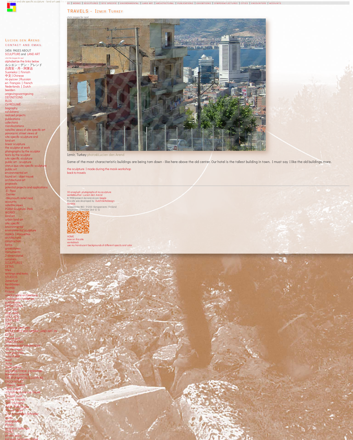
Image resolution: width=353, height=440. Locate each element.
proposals (11, 183)
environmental (129, 3)
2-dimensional (14, 256)
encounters (258, 3)
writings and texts (16, 273)
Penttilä (71, 203)
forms (8, 245)
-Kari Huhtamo (14, 403)
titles (8, 270)
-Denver (10, 194)
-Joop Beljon (13, 389)
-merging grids (14, 353)
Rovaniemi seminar (17, 374)
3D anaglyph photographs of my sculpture (89, 192)
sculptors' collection (17, 428)
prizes (9, 417)
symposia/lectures (226, 3)
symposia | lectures (17, 328)
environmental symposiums (22, 345)
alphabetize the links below (22, 61)
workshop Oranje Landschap (23, 371)
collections (11, 122)
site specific (109, 3)
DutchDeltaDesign (105, 200)
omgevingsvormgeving (19, 94)
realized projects (15, 115)
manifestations (14, 126)
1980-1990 (12, 313)
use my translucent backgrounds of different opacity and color (99, 245)
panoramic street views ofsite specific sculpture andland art (21, 136)
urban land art (14, 219)
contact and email (23, 44)
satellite (10, 205)
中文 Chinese (14, 76)
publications (185, 3)
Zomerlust (11, 281)
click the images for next (14, 58)
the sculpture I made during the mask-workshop (99, 169)
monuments (13, 252)
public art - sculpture (18, 162)
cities (244, 3)
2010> (9, 324)
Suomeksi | (12, 72)
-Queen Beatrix (15, 385)
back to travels (76, 172)
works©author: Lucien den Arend (84, 195)
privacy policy (13, 435)
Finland (9, 292)
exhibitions (203, 3)
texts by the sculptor (17, 155)
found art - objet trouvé (19, 176)
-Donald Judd (13, 396)
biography (11, 108)
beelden (10, 90)
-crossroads (12, 356)
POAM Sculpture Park (19, 209)
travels (9, 425)
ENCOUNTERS (14, 382)
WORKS (10, 212)
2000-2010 (12, 320)
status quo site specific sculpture (26, 166)
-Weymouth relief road (19, 198)
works (77, 3)
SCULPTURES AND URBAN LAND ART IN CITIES (31, 333)
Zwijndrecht (12, 338)
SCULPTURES (13, 263)
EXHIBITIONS (14, 306)
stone (8, 363)
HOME (70, 236)
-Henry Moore (14, 410)
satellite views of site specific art (25, 130)
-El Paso (10, 191)
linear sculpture (15, 144)
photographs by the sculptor (22, 151)
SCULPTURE (12, 54)
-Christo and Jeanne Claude (23, 392)
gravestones (13, 248)
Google (103, 198)
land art (147, 3)
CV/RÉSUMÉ (13, 104)
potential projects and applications (26, 187)
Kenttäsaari (12, 284)
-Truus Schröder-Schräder (22, 414)
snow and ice (13, 367)
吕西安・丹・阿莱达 (19, 68)
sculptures (91, 3)
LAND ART (33, 54)
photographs (13, 421)
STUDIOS (11, 277)
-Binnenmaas (14, 349)
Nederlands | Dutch (18, 86)
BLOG (8, 101)
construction (13, 241)
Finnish (24, 72)
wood (8, 360)
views (19, 205)
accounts (275, 3)
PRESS (9, 432)
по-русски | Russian (18, 79)
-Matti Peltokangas (17, 407)
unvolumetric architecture (21, 295)
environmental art (16, 173)
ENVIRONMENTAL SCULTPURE (24, 378)
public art (11, 169)
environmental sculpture (20, 230)
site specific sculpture (18, 158)
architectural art (15, 180)
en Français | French (19, 83)
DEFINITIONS (14, 97)
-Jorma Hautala (15, 399)
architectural (165, 3)
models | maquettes (17, 234)
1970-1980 (11, 309)
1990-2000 (12, 317)
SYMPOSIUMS (14, 342)
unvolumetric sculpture (19, 299)
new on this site (75, 239)
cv (68, 3)
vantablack (73, 242)
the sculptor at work (17, 148)
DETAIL (9, 266)
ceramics (11, 259)
